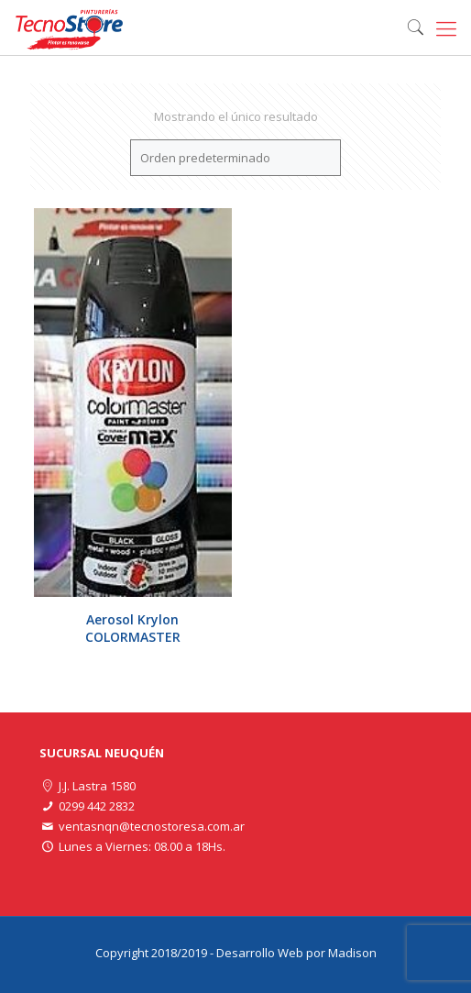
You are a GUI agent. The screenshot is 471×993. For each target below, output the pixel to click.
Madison (352, 952)
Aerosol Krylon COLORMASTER (133, 628)
